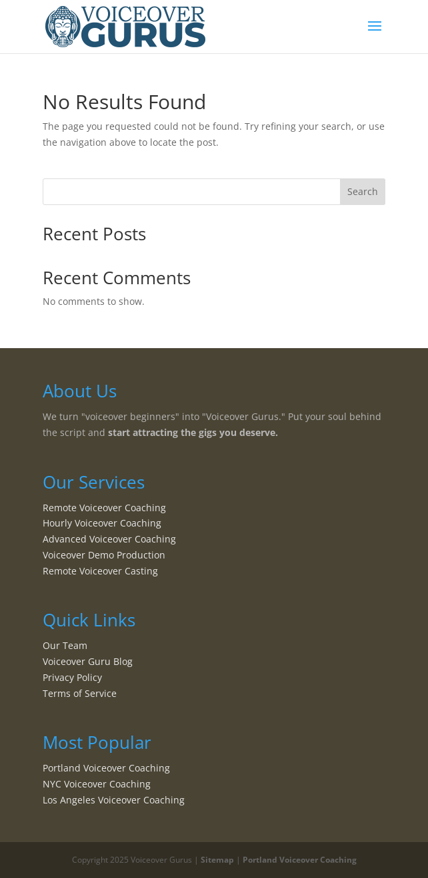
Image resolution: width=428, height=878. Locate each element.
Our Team (65, 645)
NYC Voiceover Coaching (97, 783)
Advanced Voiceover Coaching (109, 539)
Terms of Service (80, 693)
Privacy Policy (72, 677)
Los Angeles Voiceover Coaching (114, 799)
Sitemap (217, 859)
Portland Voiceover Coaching (106, 768)
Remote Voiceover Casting (100, 570)
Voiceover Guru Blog (88, 661)
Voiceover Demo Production (104, 555)
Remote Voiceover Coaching (104, 507)
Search (362, 191)
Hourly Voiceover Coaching (102, 523)
